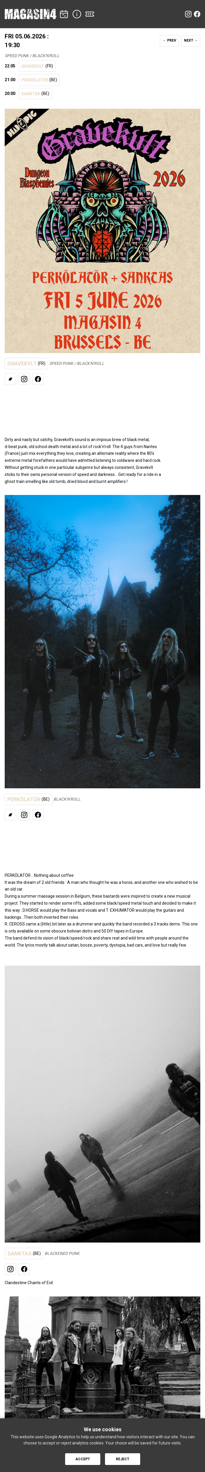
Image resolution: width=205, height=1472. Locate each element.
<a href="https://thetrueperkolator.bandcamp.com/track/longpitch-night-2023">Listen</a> (98, 842)
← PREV (169, 40)
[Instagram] (188, 14)
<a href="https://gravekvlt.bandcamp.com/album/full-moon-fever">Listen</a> (98, 407)
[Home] (30, 14)
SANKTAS (35, 93)
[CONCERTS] (64, 14)
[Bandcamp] (10, 379)
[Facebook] (197, 14)
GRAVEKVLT (37, 66)
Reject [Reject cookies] (122, 1459)
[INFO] (77, 14)
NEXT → (191, 40)
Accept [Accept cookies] (82, 1459)
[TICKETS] (89, 14)
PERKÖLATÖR (39, 79)
